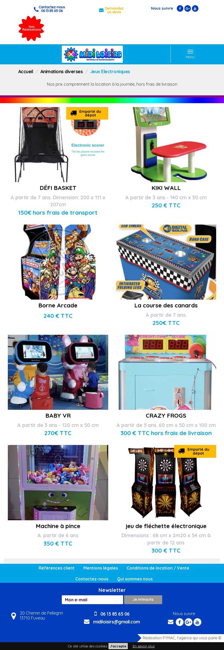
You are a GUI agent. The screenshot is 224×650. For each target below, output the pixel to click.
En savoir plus (144, 646)
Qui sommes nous (135, 578)
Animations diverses (61, 71)
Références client (57, 568)
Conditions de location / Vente (158, 568)
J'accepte (118, 646)
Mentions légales (100, 568)
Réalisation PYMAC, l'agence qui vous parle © (179, 638)
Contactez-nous (91, 578)
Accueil (25, 71)
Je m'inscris (143, 599)
